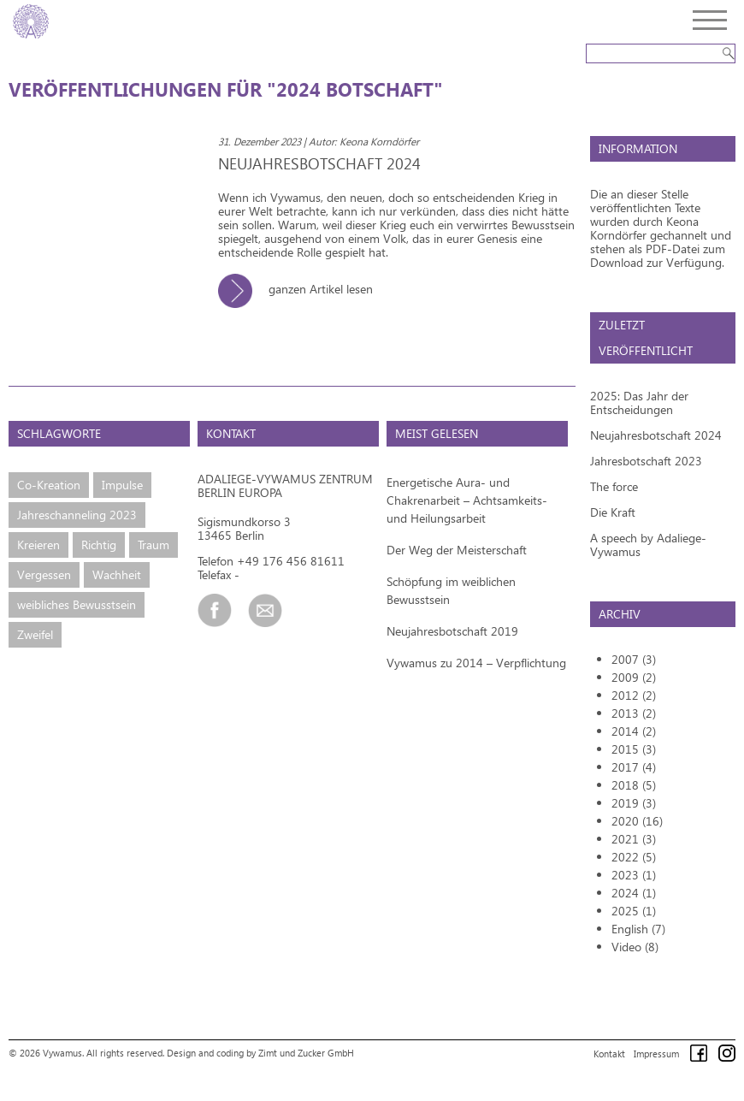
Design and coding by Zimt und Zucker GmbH (260, 1052)
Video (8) (634, 946)
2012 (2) (633, 695)
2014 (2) (633, 731)
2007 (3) (633, 659)
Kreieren (38, 544)
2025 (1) (633, 911)
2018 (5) (633, 785)
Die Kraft (612, 512)
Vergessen (44, 574)
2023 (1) (633, 875)
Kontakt (609, 1053)
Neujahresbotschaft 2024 (656, 435)
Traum (153, 544)
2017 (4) (633, 767)
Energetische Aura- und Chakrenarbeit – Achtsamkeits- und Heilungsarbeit (467, 500)
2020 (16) (637, 821)
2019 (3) (633, 803)
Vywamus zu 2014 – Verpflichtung (476, 662)
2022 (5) (633, 857)
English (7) (638, 928)
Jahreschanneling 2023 (77, 514)
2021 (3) (633, 839)
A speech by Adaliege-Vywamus (648, 544)
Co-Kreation (48, 485)
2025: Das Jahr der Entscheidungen (639, 402)
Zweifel (35, 634)
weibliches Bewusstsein (76, 604)
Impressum (656, 1053)
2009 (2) (633, 677)
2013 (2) (633, 713)
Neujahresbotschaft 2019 (452, 631)
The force (614, 486)
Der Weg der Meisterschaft (457, 550)
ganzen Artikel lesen (302, 289)
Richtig (98, 544)
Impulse (122, 485)
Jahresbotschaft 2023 (646, 461)
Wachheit (116, 574)
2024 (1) (633, 893)
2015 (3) (633, 749)
